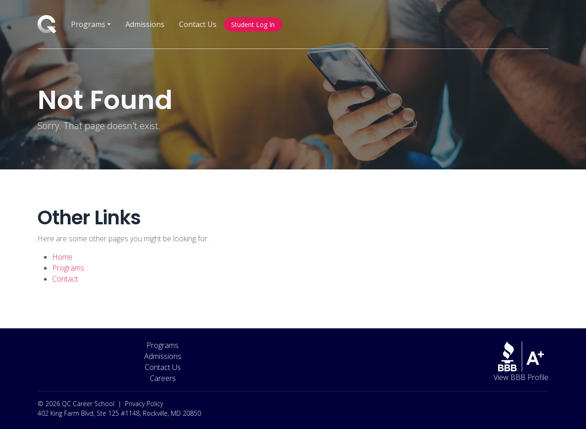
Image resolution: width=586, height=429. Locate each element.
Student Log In (253, 24)
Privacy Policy (144, 403)
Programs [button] (88, 24)
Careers (163, 378)
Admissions (144, 24)
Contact (65, 279)
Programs (68, 268)
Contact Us (198, 24)
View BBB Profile (521, 377)
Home (62, 257)
